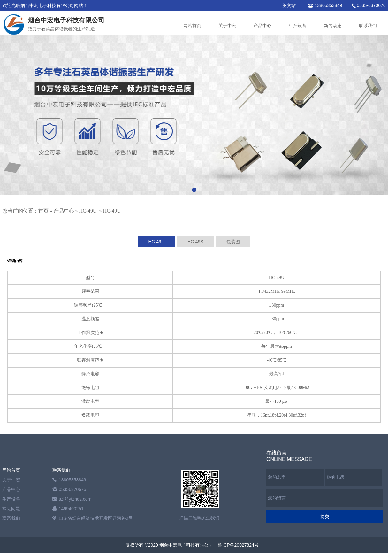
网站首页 (192, 25)
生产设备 (298, 25)
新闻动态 (333, 25)
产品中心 (262, 25)
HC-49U (88, 211)
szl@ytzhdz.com (75, 499)
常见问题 (11, 508)
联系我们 (368, 25)
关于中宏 (227, 25)
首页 (43, 211)
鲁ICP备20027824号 (238, 545)
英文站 (289, 5)
